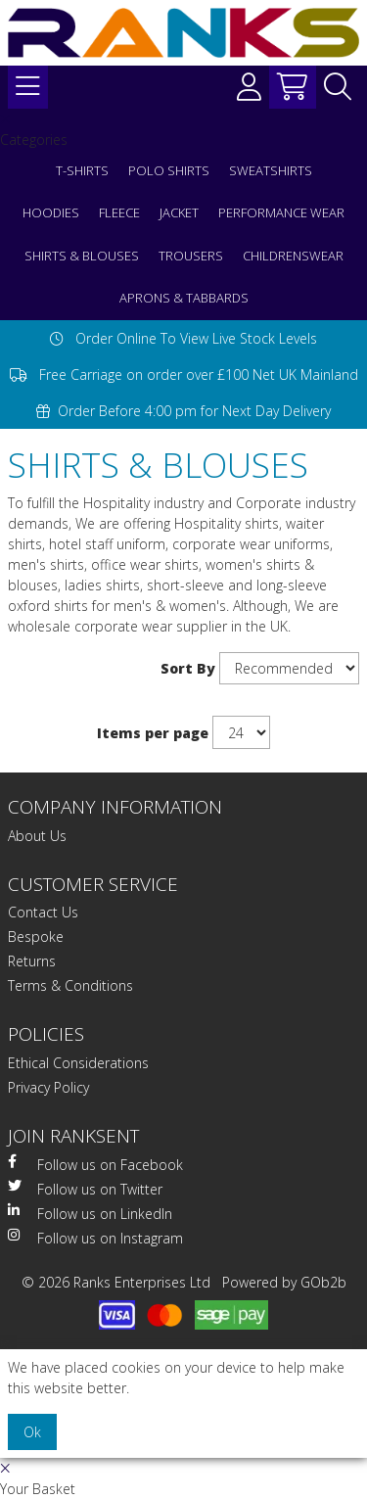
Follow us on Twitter (85, 1188)
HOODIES (51, 212)
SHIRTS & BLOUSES (81, 255)
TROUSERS (191, 255)
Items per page (152, 733)
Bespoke (36, 936)
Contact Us (43, 912)
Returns (32, 961)
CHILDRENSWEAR (293, 255)
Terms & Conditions (70, 985)
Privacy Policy (48, 1087)
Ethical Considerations (78, 1063)
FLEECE (119, 212)
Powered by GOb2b (284, 1282)
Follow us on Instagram (95, 1237)
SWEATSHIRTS (270, 170)
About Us (37, 835)
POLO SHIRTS (168, 170)
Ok (32, 1432)
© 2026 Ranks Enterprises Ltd (116, 1282)
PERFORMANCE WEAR (281, 212)
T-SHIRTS (82, 170)
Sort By (188, 668)
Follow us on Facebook (95, 1164)
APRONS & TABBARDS (184, 297)
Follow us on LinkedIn (90, 1213)
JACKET (179, 212)
